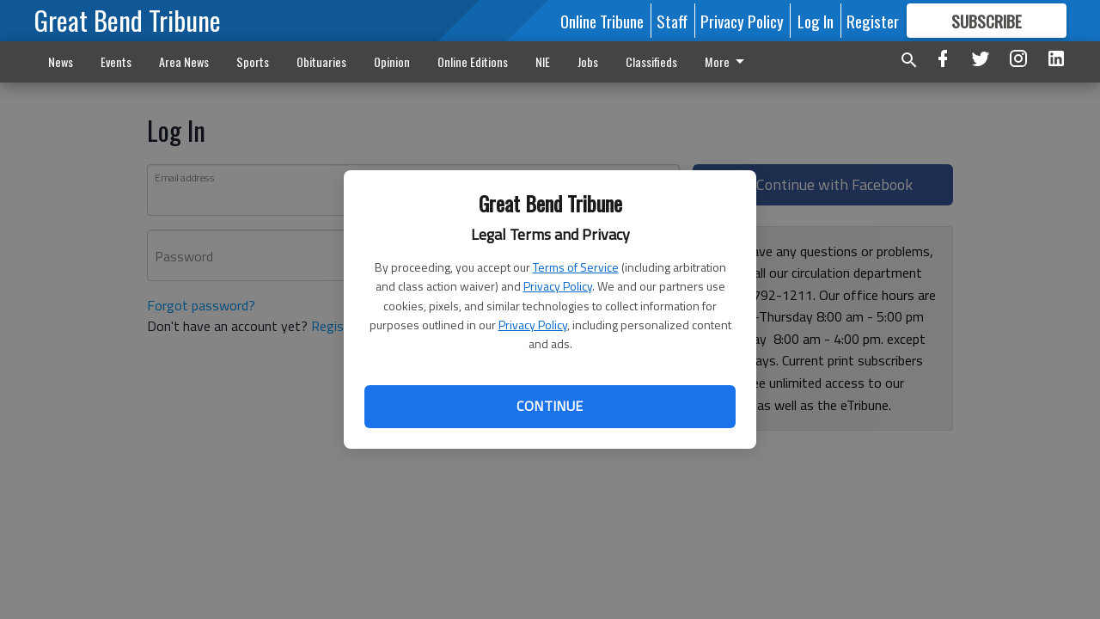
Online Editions (472, 61)
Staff (672, 20)
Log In (816, 20)
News (60, 61)
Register (872, 20)
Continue (549, 405)
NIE (542, 61)
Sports (252, 61)
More (648, 61)
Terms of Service (576, 267)
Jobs (588, 61)
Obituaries (321, 61)
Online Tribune (602, 20)
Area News (184, 61)
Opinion (392, 61)
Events (116, 61)
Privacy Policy (557, 286)
